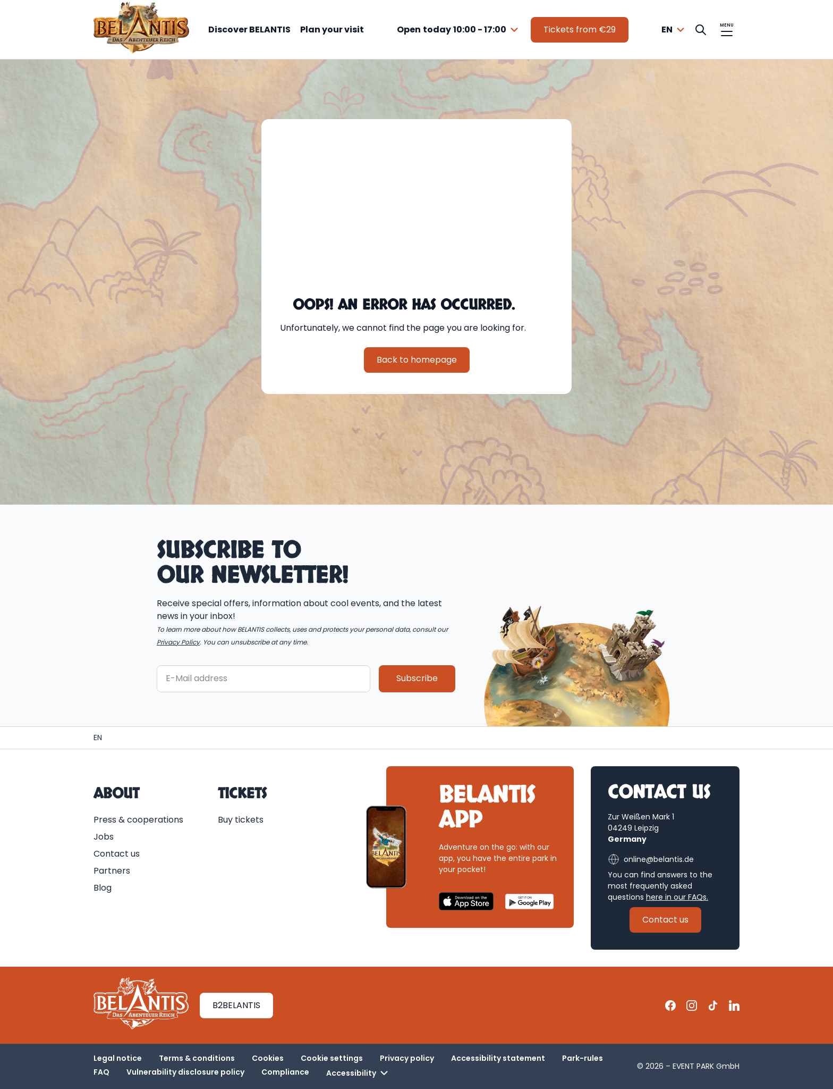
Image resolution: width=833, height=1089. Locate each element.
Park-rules (582, 1058)
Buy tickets (241, 820)
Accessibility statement (498, 1058)
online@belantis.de (651, 859)
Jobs (104, 837)
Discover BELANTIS (249, 29)
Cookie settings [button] (332, 1058)
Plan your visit (332, 29)
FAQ (101, 1072)
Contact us (117, 854)
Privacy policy (407, 1058)
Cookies (268, 1058)
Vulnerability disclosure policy (185, 1072)
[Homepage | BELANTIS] (98, 737)
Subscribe (417, 678)
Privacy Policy (178, 641)
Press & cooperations (138, 820)
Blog (103, 888)
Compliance (285, 1072)
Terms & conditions (197, 1058)
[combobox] (459, 29)
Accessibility (358, 1073)
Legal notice (118, 1058)
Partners (112, 871)
